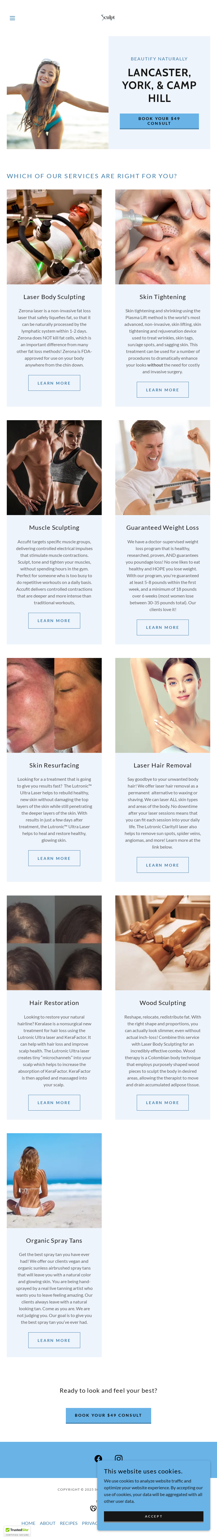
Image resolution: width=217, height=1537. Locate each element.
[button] (22, 18)
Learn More (54, 858)
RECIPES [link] (68, 1523)
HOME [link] (28, 1523)
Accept (153, 1516)
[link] (108, 18)
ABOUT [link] (47, 1523)
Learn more (54, 383)
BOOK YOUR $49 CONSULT (159, 121)
